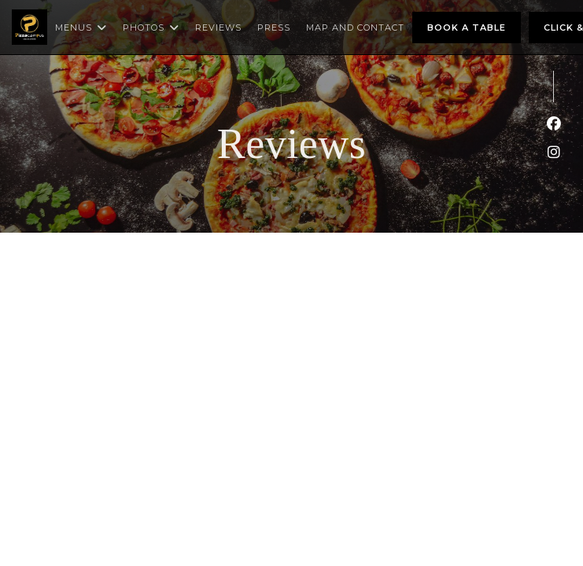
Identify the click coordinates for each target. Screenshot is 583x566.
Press (273, 27)
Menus (81, 27)
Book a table (466, 27)
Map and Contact (355, 27)
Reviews (218, 27)
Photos (151, 27)
